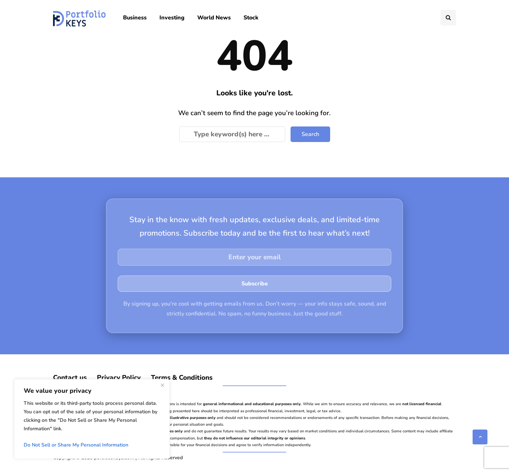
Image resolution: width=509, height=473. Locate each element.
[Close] (162, 385)
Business (135, 18)
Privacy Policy (119, 377)
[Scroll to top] (480, 437)
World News (214, 18)
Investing (172, 18)
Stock (251, 18)
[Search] (232, 134)
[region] (92, 419)
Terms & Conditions (181, 377)
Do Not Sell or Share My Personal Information (76, 445)
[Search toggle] (448, 17)
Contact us (70, 377)
